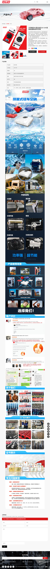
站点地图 (34, 566)
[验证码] (13, 543)
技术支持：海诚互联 (40, 566)
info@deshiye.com (44, 561)
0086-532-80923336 (28, 561)
